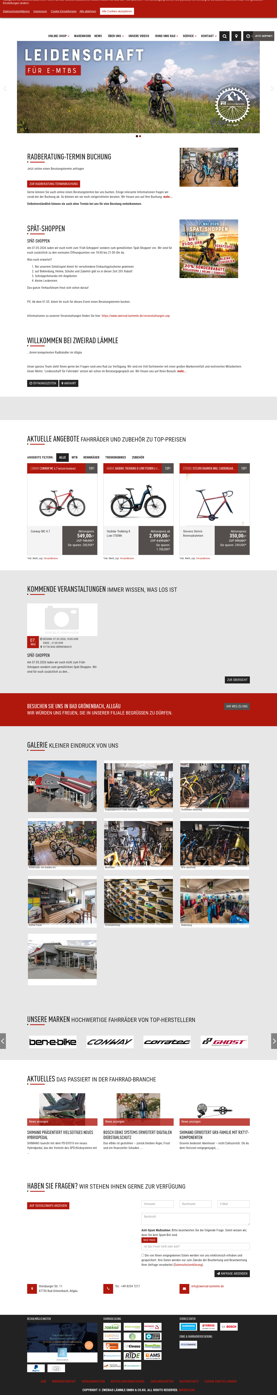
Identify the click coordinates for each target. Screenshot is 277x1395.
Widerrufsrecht (64, 1381)
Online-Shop (59, 36)
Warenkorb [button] (82, 36)
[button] (21, 87)
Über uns (116, 36)
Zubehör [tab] (138, 457)
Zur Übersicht (237, 680)
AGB (43, 1381)
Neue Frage (149, 1240)
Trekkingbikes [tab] (115, 457)
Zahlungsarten (161, 1381)
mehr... (167, 197)
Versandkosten (51, 558)
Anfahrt (69, 383)
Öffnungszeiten (42, 383)
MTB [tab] (75, 457)
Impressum (187, 1390)
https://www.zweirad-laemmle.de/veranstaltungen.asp (136, 316)
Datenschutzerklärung (188, 1265)
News (98, 36)
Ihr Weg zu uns (237, 706)
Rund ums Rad (166, 36)
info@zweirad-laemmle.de (207, 1286)
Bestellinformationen (127, 1381)
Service (190, 36)
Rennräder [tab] (91, 457)
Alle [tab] (62, 457)
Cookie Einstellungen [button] (221, 1381)
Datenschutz (189, 1381)
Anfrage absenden (232, 1273)
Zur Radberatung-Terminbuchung (53, 184)
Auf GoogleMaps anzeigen (48, 1206)
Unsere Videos (139, 36)
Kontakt (209, 36)
